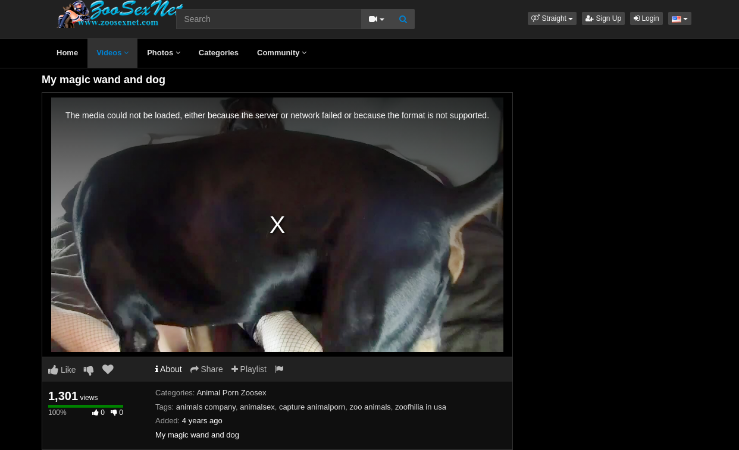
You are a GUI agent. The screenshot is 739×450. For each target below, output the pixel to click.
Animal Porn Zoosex (231, 392)
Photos (163, 52)
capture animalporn (312, 406)
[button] (552, 18)
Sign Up (603, 18)
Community (281, 52)
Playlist (249, 369)
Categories (219, 52)
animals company (206, 406)
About (168, 369)
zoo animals (369, 406)
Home (67, 52)
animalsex (257, 406)
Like (62, 370)
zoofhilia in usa (420, 406)
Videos (112, 52)
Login (646, 18)
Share (206, 369)
